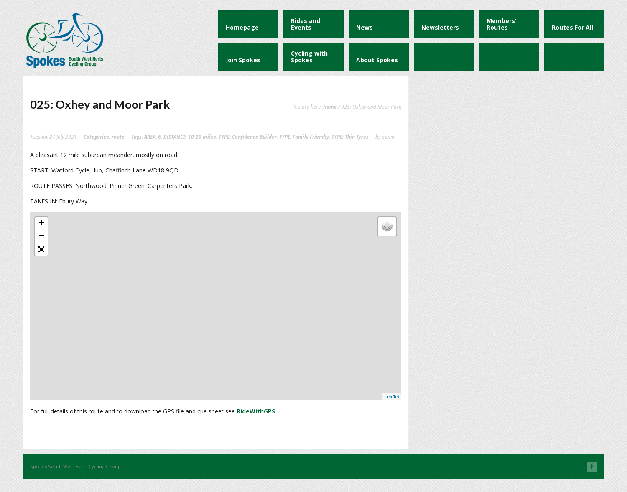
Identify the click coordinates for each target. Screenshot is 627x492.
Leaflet (392, 396)
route (118, 136)
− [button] (41, 236)
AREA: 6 (152, 136)
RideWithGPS (256, 411)
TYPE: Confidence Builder (248, 136)
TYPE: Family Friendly (304, 136)
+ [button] (41, 223)
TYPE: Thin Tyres (350, 136)
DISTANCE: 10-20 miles (189, 136)
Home (330, 106)
